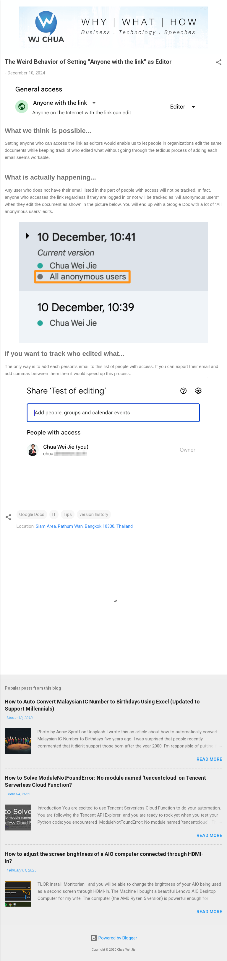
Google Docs (31, 514)
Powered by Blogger (113, 938)
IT (54, 514)
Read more (209, 759)
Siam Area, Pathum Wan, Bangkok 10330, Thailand (84, 526)
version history (94, 514)
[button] (218, 63)
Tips (68, 514)
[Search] (218, 12)
